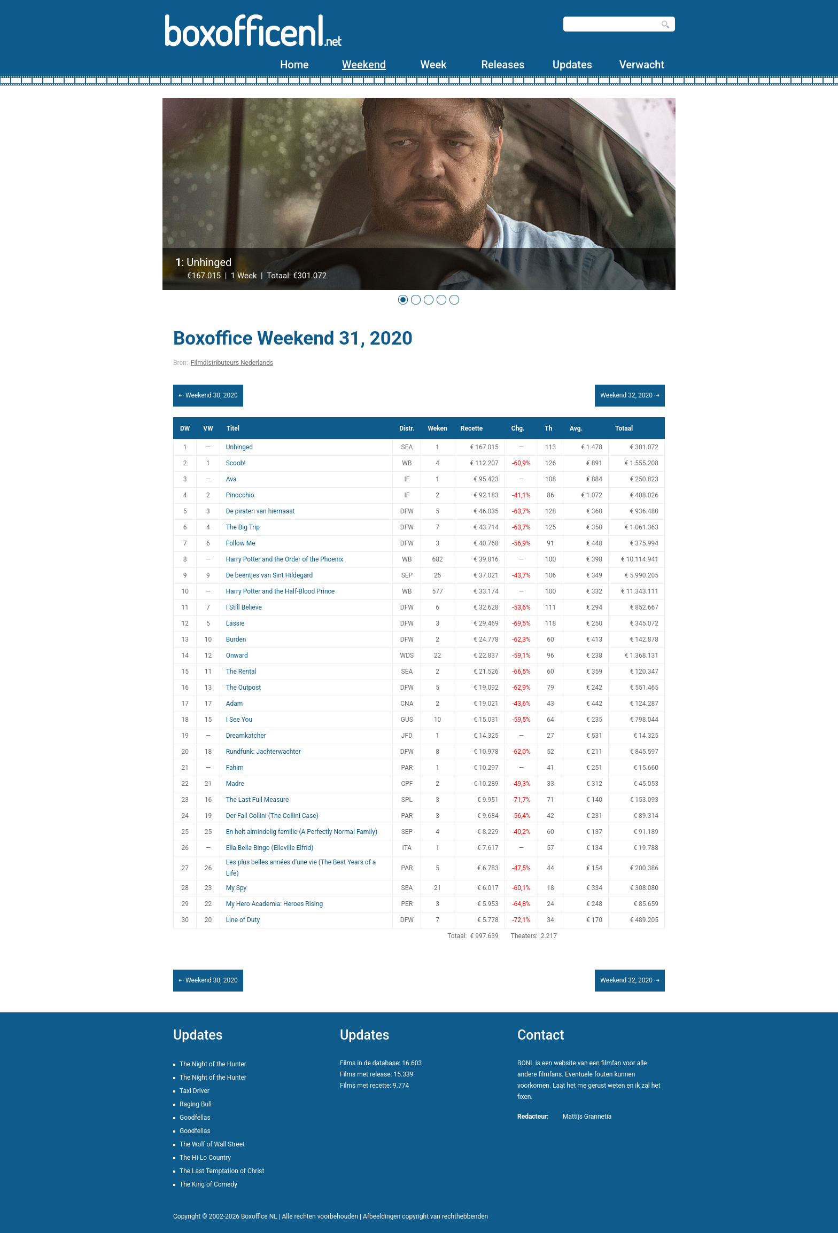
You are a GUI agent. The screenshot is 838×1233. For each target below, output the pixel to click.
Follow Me (240, 543)
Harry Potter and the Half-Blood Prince (280, 591)
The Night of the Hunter (213, 1064)
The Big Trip (243, 527)
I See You (239, 719)
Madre (235, 783)
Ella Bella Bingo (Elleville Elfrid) (270, 848)
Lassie (235, 623)
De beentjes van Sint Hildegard (269, 575)
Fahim (235, 767)
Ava (231, 479)
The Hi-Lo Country (205, 1157)
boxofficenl (252, 30)
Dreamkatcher (246, 735)
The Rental (241, 671)
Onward (237, 655)
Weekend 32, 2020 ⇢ (629, 395)
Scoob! (236, 463)
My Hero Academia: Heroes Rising (274, 904)
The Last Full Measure (257, 799)
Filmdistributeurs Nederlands (232, 362)
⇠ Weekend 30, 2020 (208, 395)
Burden (236, 639)
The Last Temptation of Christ (222, 1171)
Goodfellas (195, 1117)
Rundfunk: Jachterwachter (263, 751)
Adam (234, 703)
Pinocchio (240, 495)
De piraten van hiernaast (260, 511)
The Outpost (243, 687)
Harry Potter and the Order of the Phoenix (285, 559)
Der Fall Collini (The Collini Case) (272, 816)
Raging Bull (196, 1104)
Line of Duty (243, 920)
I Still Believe (244, 607)
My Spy (236, 888)
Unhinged (239, 447)
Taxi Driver (195, 1091)
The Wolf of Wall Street (212, 1144)
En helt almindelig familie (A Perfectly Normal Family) (301, 832)
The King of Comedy (208, 1184)
